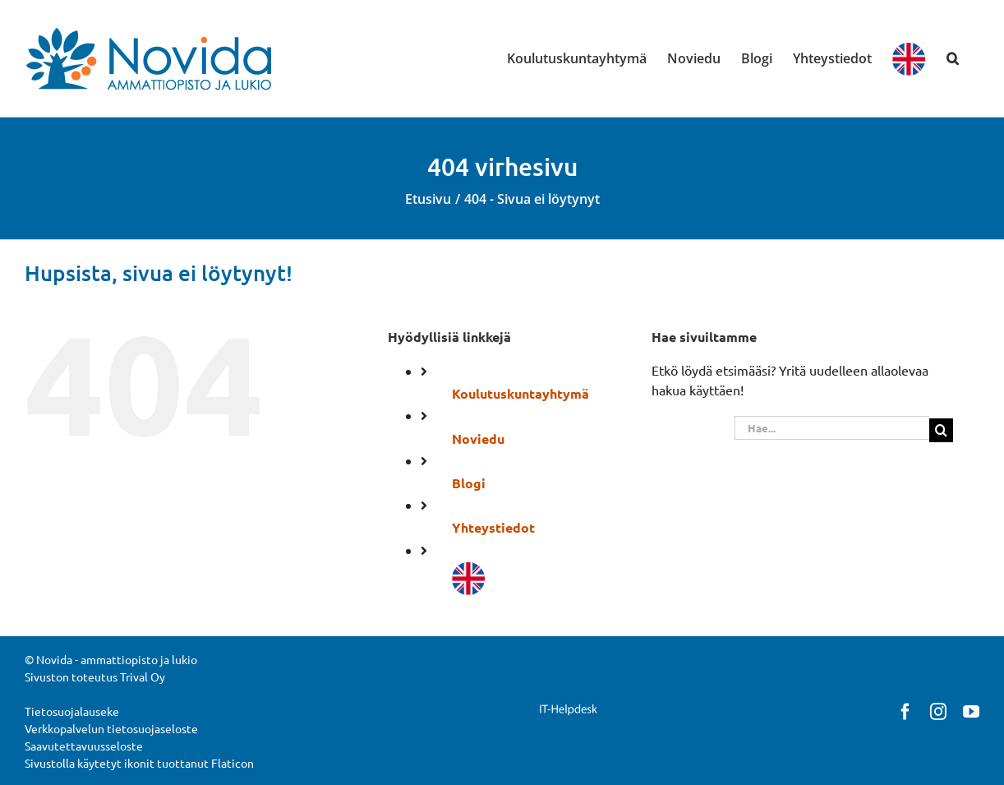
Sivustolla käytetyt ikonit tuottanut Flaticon (139, 762)
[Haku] (941, 430)
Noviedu (478, 438)
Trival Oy (142, 676)
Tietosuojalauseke (72, 711)
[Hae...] (832, 428)
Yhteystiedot (493, 527)
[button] (952, 58)
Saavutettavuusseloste (84, 745)
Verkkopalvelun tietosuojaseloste (111, 728)
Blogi (469, 483)
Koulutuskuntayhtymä (520, 393)
